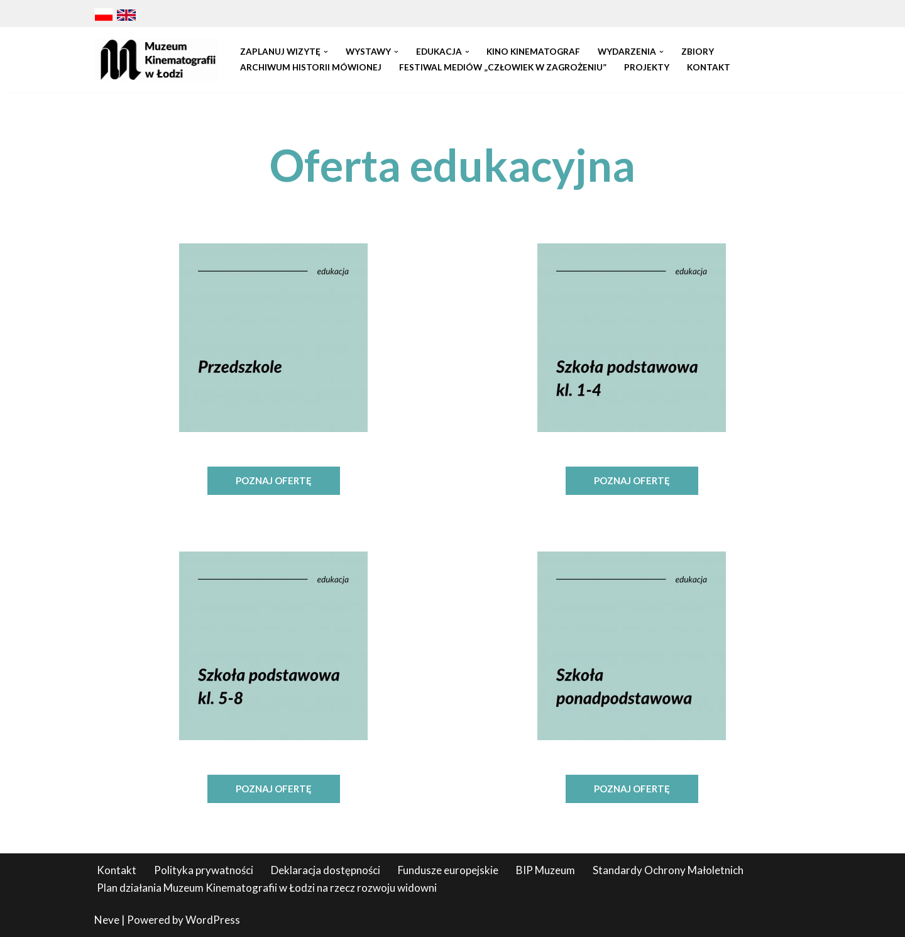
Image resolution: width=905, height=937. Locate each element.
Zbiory (697, 52)
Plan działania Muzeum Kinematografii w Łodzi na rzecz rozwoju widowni (267, 887)
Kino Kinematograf (533, 52)
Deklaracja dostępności (325, 870)
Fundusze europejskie (448, 870)
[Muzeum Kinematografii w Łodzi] (156, 59)
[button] (326, 52)
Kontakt (708, 67)
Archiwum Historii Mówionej (310, 67)
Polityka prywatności (203, 870)
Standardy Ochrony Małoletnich (668, 870)
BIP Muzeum (545, 870)
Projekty (646, 67)
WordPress (212, 919)
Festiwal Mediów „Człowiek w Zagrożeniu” (502, 67)
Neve (106, 919)
